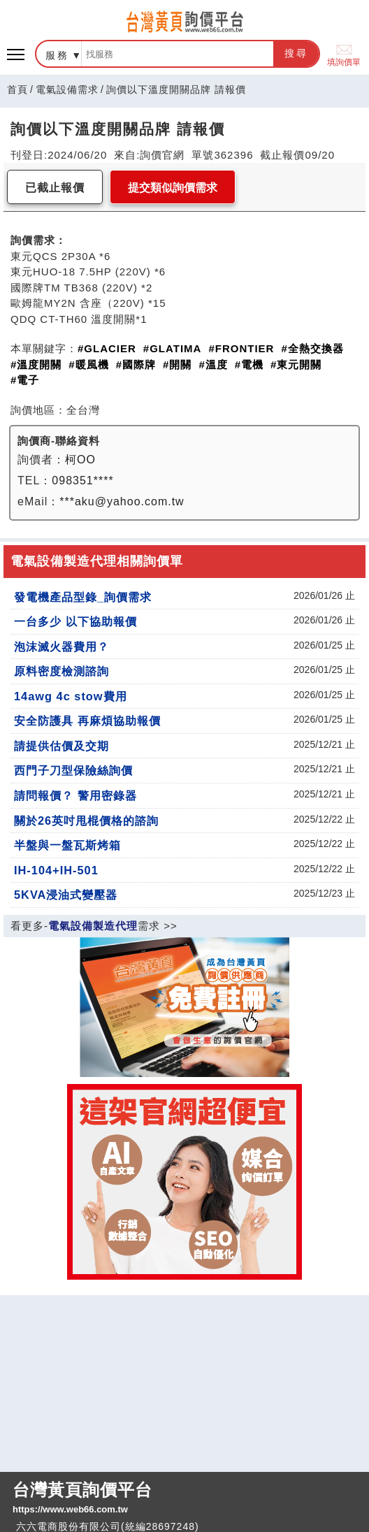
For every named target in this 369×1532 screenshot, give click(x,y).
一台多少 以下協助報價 (75, 621)
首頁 (17, 89)
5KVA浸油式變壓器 (65, 894)
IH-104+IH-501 (56, 870)
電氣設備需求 (67, 89)
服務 (57, 55)
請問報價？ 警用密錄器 (75, 795)
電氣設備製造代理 (93, 926)
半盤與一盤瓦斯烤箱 (67, 845)
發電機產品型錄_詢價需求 (83, 597)
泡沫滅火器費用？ (61, 646)
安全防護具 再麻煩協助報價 (87, 720)
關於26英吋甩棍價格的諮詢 (86, 820)
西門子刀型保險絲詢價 (73, 770)
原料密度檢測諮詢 (61, 671)
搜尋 (296, 53)
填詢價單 (344, 54)
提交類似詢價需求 (172, 188)
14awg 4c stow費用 (70, 696)
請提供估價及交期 (61, 745)
